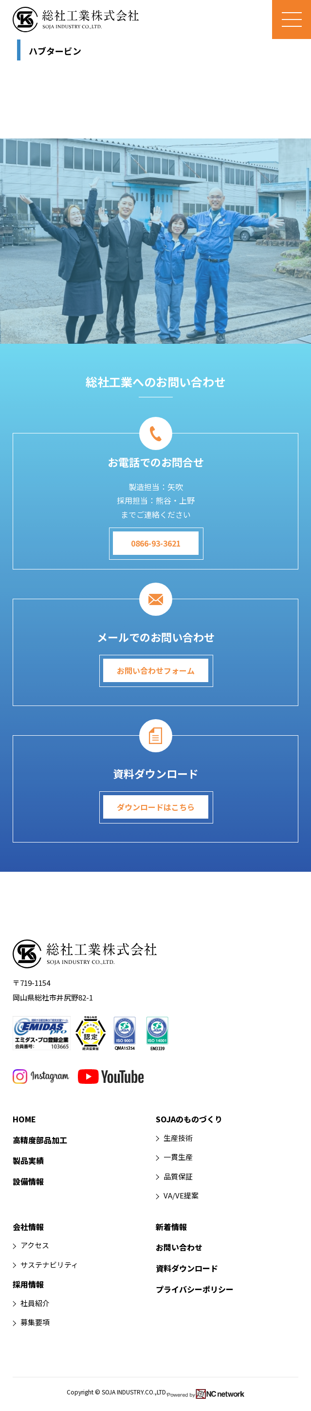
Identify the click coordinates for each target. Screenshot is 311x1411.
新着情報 (171, 1227)
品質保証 (178, 1176)
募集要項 (35, 1322)
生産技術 (178, 1138)
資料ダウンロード (187, 1268)
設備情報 (28, 1181)
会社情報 (28, 1227)
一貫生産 (178, 1157)
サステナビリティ (49, 1264)
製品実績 (28, 1160)
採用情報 (28, 1284)
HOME (24, 1119)
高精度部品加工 (40, 1140)
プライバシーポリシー (195, 1289)
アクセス (34, 1245)
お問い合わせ (179, 1247)
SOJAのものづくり (189, 1119)
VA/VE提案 (181, 1195)
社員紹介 (35, 1303)
